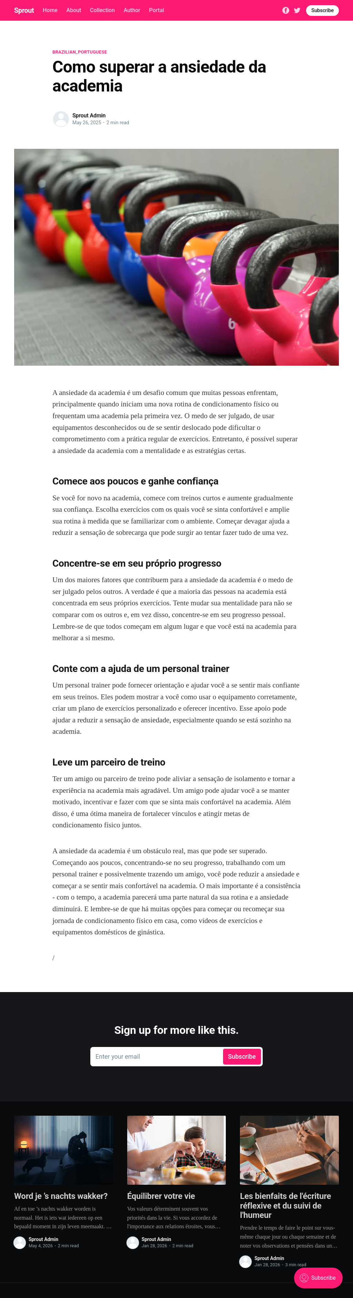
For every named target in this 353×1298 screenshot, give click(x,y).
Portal (156, 10)
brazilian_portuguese (79, 52)
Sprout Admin (88, 115)
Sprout (24, 10)
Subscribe (322, 10)
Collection (102, 10)
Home (50, 10)
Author (132, 10)
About (74, 10)
